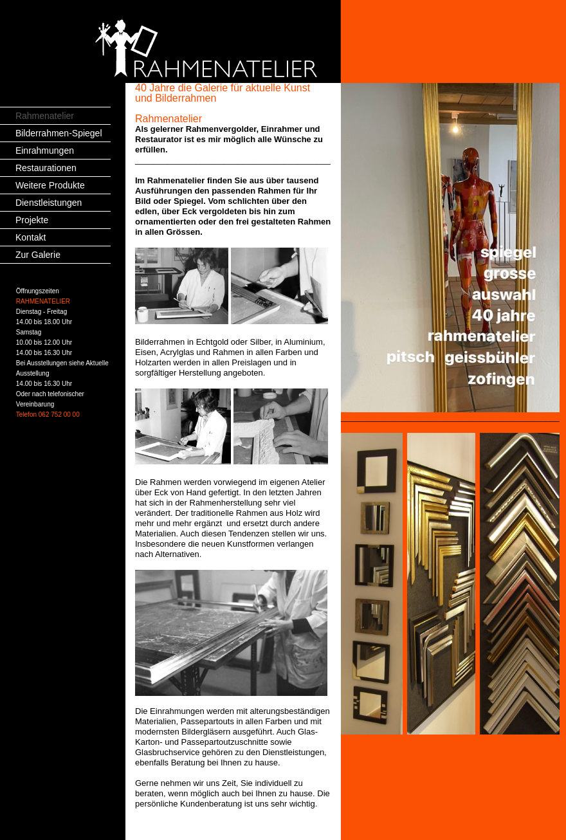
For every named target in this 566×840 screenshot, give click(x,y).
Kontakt (30, 237)
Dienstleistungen (48, 202)
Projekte (31, 220)
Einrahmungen (44, 150)
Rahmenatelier (44, 116)
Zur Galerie (37, 255)
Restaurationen (46, 168)
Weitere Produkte (50, 185)
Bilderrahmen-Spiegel (58, 133)
